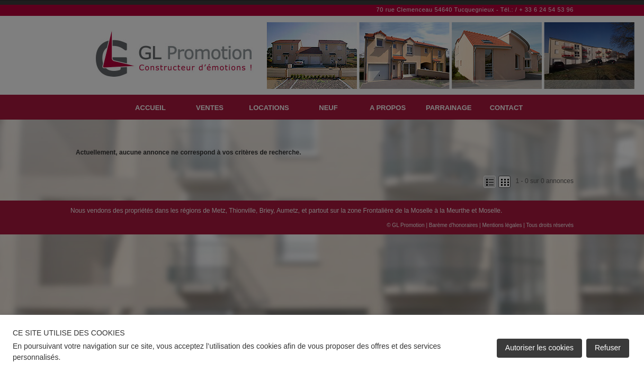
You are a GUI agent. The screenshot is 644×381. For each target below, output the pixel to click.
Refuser (608, 347)
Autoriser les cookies (539, 347)
